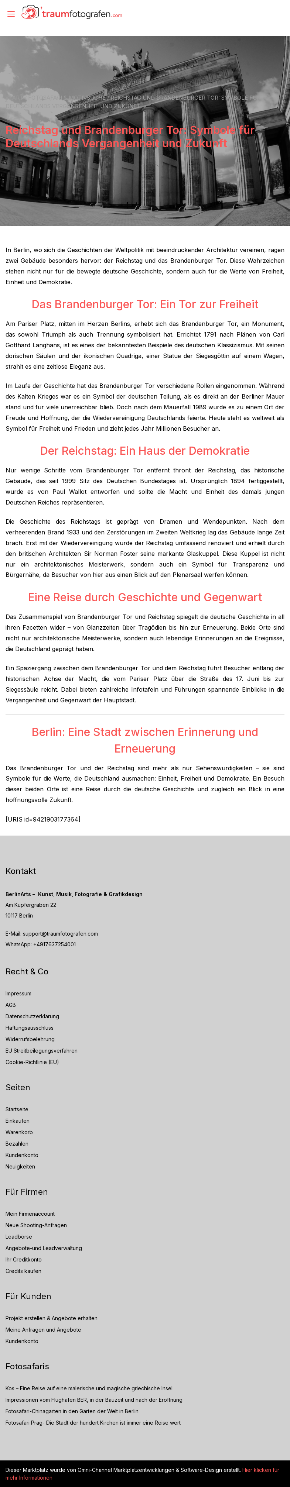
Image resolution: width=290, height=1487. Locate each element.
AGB (11, 1005)
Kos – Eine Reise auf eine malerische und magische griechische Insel (89, 1388)
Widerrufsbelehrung (30, 1039)
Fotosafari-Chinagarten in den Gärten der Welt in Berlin (72, 1411)
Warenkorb (19, 1132)
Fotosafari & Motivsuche (67, 97)
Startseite (17, 1109)
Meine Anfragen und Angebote (43, 1329)
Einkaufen (18, 1121)
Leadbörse (19, 1236)
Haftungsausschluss (30, 1028)
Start (14, 97)
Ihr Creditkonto (24, 1259)
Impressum (18, 993)
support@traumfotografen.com (60, 933)
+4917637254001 (54, 944)
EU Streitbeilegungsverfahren (42, 1050)
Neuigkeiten (20, 1166)
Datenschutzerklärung (32, 1016)
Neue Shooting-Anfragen (36, 1225)
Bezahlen (17, 1143)
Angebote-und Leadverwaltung (44, 1248)
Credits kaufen (23, 1271)
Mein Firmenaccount (30, 1214)
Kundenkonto (22, 1155)
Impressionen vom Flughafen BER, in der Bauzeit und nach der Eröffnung (94, 1400)
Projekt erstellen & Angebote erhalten (52, 1318)
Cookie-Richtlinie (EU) (32, 1062)
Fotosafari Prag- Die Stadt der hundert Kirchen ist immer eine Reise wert (93, 1422)
